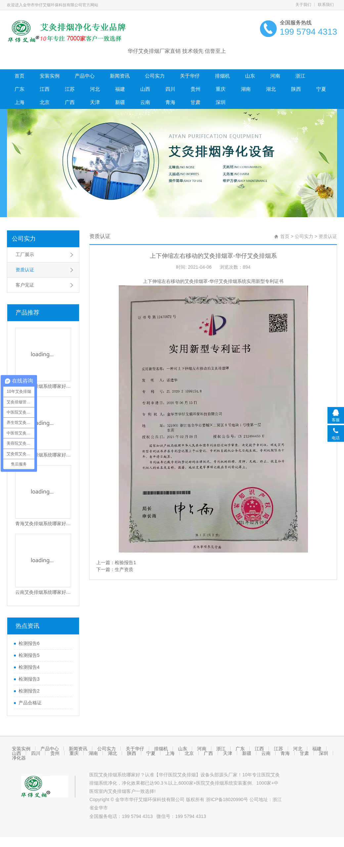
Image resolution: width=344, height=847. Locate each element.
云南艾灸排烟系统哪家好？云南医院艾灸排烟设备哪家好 (43, 592)
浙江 (300, 76)
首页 (19, 76)
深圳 (221, 102)
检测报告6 (29, 643)
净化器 (19, 758)
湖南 (246, 89)
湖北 (271, 89)
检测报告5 (29, 655)
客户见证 (25, 285)
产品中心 (85, 76)
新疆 (120, 102)
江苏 (70, 89)
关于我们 (303, 4)
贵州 (195, 89)
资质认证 (25, 269)
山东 (250, 76)
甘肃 (195, 102)
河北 (95, 89)
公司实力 (155, 76)
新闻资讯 (120, 76)
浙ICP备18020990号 (227, 799)
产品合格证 (30, 702)
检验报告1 (125, 562)
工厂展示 (25, 254)
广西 (70, 102)
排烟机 (222, 76)
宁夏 (321, 89)
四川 (170, 89)
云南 (145, 102)
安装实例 (50, 76)
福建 (120, 89)
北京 (45, 102)
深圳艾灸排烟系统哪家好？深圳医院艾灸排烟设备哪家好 (43, 386)
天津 (95, 102)
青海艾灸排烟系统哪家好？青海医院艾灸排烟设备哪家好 (43, 523)
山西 (145, 89)
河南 (275, 76)
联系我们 (326, 4)
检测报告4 (29, 667)
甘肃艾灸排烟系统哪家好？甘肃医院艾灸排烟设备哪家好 (43, 454)
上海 (19, 102)
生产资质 (124, 569)
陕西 (296, 89)
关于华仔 (190, 76)
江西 (45, 89)
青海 (170, 102)
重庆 (221, 89)
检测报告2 (29, 691)
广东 (19, 89)
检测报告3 (29, 679)
